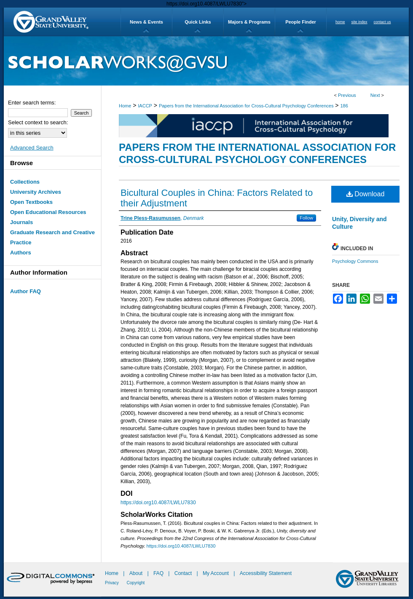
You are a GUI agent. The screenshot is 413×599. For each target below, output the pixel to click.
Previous (347, 95)
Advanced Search (32, 147)
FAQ (159, 573)
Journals (21, 222)
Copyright (136, 582)
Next (375, 95)
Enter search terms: (32, 102)
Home (125, 105)
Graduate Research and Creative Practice (52, 237)
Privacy (112, 582)
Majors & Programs (249, 21)
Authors (20, 252)
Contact (183, 573)
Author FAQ (25, 291)
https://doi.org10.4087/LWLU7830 (158, 502)
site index (359, 22)
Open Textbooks (31, 202)
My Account (216, 573)
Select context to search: (38, 122)
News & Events (146, 21)
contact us (382, 22)
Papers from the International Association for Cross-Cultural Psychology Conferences (246, 105)
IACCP (145, 105)
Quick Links (198, 21)
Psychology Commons (355, 261)
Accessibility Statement (266, 573)
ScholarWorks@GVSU (206, 61)
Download (365, 194)
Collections (25, 182)
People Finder (300, 21)
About (136, 573)
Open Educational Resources (48, 212)
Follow (306, 217)
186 (344, 105)
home (340, 22)
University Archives (35, 192)
